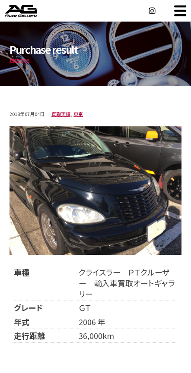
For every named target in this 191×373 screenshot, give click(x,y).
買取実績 (60, 113)
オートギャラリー (30, 11)
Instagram (152, 11)
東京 (78, 113)
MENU (180, 11)
